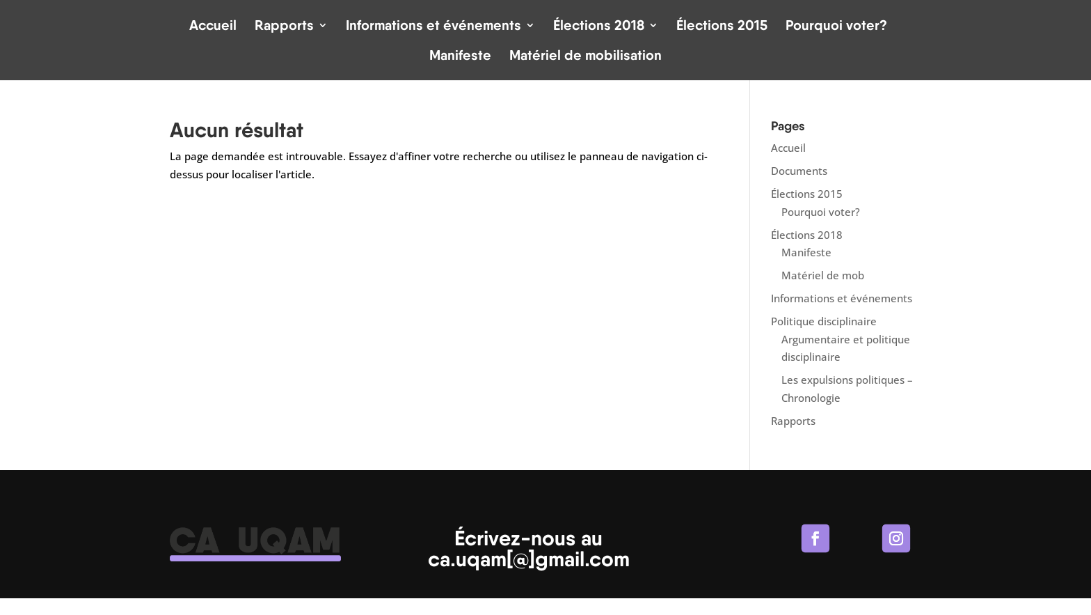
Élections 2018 (598, 26)
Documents (799, 171)
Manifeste (460, 56)
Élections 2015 (721, 26)
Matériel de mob (822, 275)
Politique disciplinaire (824, 321)
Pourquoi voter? (836, 26)
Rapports (284, 26)
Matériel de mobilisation (585, 56)
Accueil (213, 26)
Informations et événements (433, 26)
